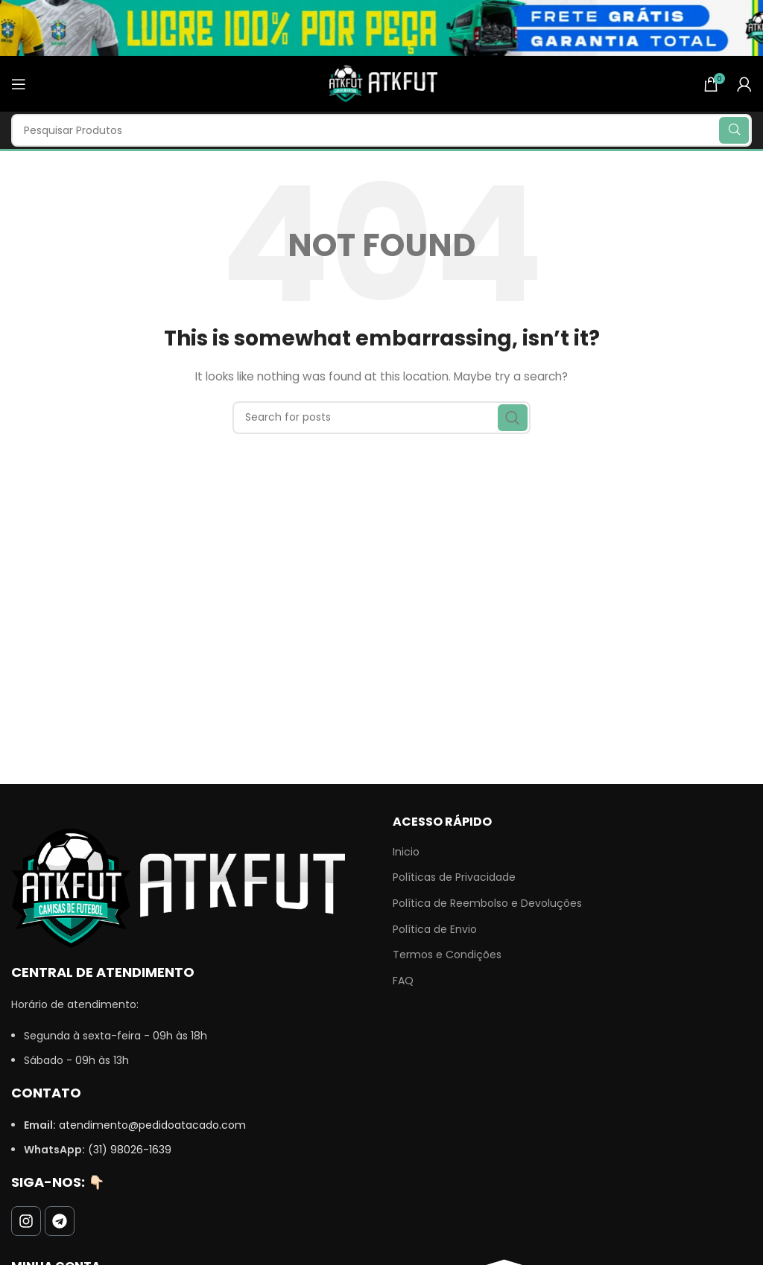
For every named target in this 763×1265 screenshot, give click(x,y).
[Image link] (178, 887)
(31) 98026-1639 (129, 1149)
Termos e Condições (447, 955)
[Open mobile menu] (19, 84)
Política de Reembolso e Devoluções (487, 903)
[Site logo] (381, 82)
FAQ (403, 981)
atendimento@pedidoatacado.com (152, 1125)
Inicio (406, 852)
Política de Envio (435, 930)
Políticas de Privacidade (454, 877)
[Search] (381, 130)
